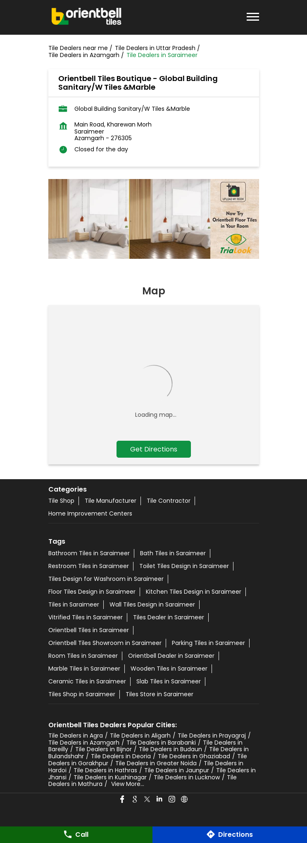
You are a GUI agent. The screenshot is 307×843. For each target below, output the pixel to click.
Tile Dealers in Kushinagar (110, 777)
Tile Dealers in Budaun (170, 749)
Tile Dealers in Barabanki (161, 742)
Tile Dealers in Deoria (121, 756)
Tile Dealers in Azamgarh (83, 742)
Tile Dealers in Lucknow (187, 777)
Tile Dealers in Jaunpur (176, 770)
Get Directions (153, 449)
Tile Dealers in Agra (75, 735)
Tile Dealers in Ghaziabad (194, 756)
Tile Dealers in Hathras (105, 770)
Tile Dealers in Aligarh (140, 735)
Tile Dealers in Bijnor (103, 749)
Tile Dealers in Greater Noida (156, 763)
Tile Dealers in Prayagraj (212, 735)
